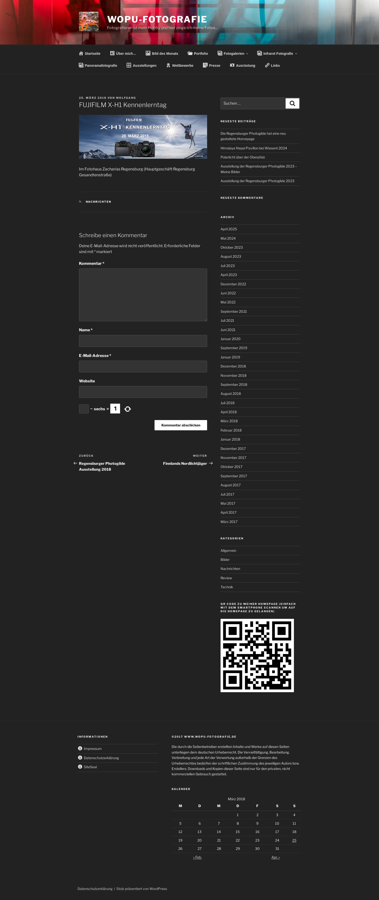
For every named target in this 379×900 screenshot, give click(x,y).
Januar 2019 (230, 357)
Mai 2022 (228, 302)
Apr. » (275, 857)
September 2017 (234, 476)
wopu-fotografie (157, 19)
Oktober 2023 (232, 247)
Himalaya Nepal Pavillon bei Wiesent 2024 (254, 148)
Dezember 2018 (233, 366)
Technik (227, 587)
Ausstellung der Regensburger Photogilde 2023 (257, 181)
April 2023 (229, 275)
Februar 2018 (231, 430)
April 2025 (229, 229)
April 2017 (228, 512)
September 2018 (234, 384)
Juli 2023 (228, 266)
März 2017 (229, 522)
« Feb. (197, 857)
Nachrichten (98, 201)
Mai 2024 (228, 238)
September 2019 (234, 348)
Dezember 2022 (233, 284)
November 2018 (233, 375)
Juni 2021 (228, 330)
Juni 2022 (228, 293)
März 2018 (229, 421)
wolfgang (126, 98)
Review (226, 578)
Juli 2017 (227, 494)
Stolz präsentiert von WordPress (141, 889)
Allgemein (228, 550)
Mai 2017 (228, 503)
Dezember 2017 (233, 448)
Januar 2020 (231, 339)
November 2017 (233, 458)
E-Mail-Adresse (95, 355)
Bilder (225, 559)
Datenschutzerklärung (95, 889)
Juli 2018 (227, 403)
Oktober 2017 (231, 467)
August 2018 (231, 393)
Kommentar (91, 263)
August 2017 (231, 485)
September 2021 (234, 311)
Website (87, 381)
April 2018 (229, 412)
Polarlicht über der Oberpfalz (243, 157)
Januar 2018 (230, 439)
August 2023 (231, 256)
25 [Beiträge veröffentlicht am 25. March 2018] (294, 840)
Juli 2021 (227, 320)
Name (86, 330)
